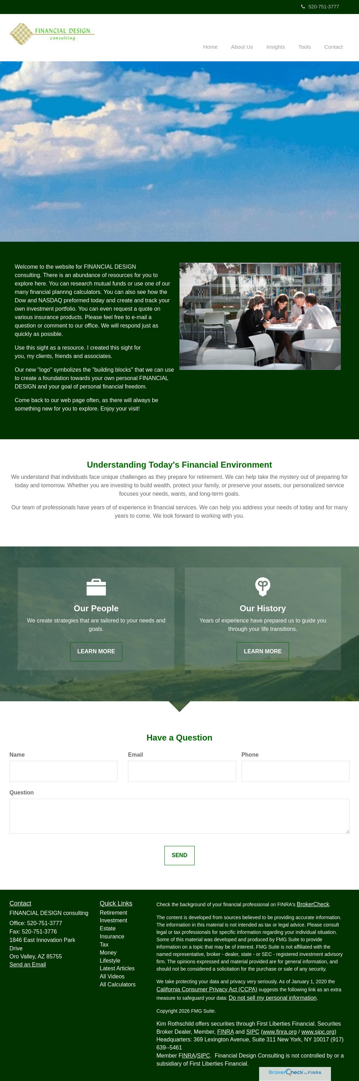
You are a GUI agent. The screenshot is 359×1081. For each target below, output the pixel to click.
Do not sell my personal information (273, 997)
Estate (108, 928)
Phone (250, 755)
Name (17, 755)
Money (108, 952)
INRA (188, 1055)
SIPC (252, 1031)
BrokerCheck (313, 904)
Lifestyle (110, 960)
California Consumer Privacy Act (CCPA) (206, 989)
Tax (104, 944)
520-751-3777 (320, 6)
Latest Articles (117, 968)
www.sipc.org (318, 1031)
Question (21, 792)
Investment (113, 920)
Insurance (112, 936)
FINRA (225, 1031)
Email (135, 755)
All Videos (112, 976)
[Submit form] (179, 855)
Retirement (113, 912)
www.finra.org (280, 1031)
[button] (248, 36)
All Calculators (118, 984)
